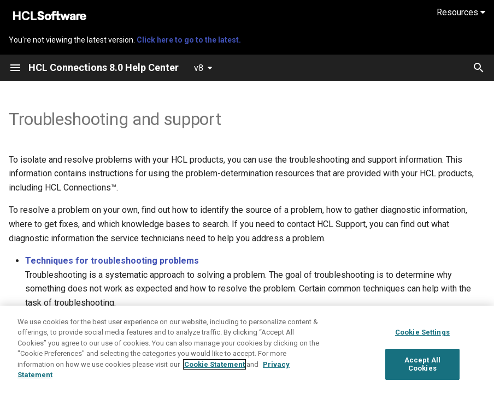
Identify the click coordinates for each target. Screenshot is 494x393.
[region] (247, 349)
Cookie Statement (214, 364)
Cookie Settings (422, 332)
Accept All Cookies (422, 364)
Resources (461, 12)
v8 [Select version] (198, 68)
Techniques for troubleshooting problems (112, 260)
